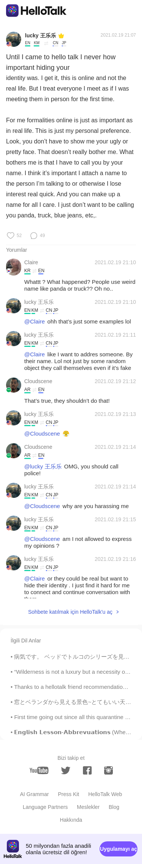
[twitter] (65, 771)
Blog (114, 807)
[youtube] (39, 770)
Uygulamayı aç (118, 849)
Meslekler (88, 807)
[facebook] (87, 770)
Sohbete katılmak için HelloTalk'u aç (70, 612)
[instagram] (108, 770)
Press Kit (68, 794)
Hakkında (71, 820)
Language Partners (45, 807)
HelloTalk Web (105, 794)
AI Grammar (34, 794)
